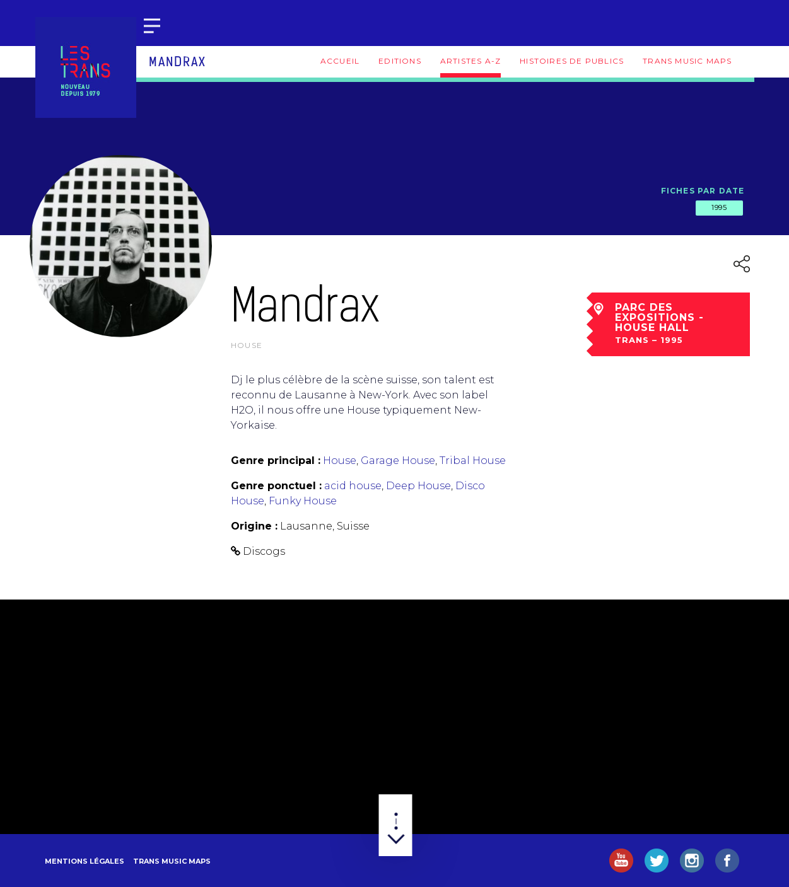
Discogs (264, 551)
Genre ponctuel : (276, 486)
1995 (719, 207)
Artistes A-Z (470, 61)
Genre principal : (275, 461)
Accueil (339, 61)
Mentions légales (84, 861)
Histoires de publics (572, 61)
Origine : (254, 526)
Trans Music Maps (687, 61)
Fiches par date (703, 190)
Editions (399, 61)
